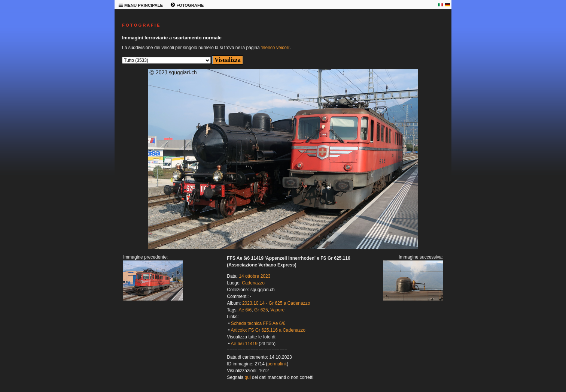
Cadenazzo (253, 283)
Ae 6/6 (245, 310)
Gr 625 (261, 310)
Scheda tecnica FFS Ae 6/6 (258, 323)
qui (248, 377)
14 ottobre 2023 (254, 276)
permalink (277, 364)
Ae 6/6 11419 (244, 343)
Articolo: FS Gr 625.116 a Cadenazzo (268, 330)
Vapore (277, 310)
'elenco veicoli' (275, 47)
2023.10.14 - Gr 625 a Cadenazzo (276, 303)
